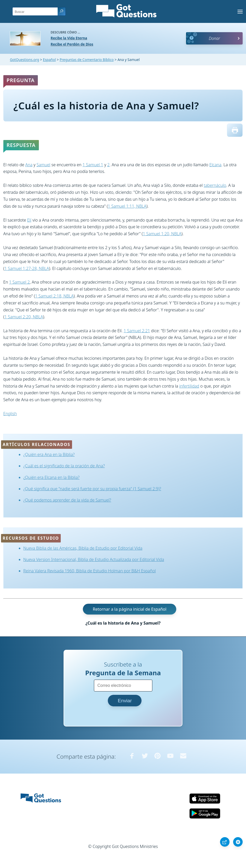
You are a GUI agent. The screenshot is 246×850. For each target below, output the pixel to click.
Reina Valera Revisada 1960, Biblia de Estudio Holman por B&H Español (89, 571)
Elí (29, 220)
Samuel (43, 165)
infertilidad (189, 386)
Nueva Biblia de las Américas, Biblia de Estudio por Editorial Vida (83, 548)
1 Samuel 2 (19, 282)
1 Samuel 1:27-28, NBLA (26, 268)
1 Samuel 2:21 (137, 331)
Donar (214, 38)
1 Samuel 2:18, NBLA (54, 296)
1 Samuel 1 (93, 165)
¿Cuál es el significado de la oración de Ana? (64, 466)
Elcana (215, 165)
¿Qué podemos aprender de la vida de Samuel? (67, 500)
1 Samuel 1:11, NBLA (127, 206)
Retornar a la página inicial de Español (129, 609)
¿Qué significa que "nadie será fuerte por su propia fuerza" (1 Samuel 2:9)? (92, 489)
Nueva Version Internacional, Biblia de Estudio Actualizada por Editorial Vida (93, 559)
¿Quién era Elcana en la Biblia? (51, 477)
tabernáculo (215, 185)
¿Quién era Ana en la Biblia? (49, 454)
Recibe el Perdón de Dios (72, 44)
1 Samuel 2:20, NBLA (23, 317)
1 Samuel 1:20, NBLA (162, 233)
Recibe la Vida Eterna (69, 38)
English (10, 413)
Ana (28, 165)
